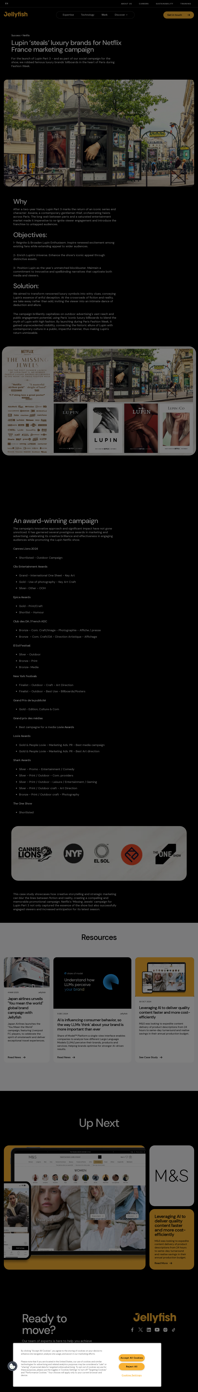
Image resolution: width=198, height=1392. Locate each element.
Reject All (131, 1366)
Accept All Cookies (132, 1357)
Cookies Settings (132, 1375)
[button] (12, 1366)
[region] (87, 1365)
